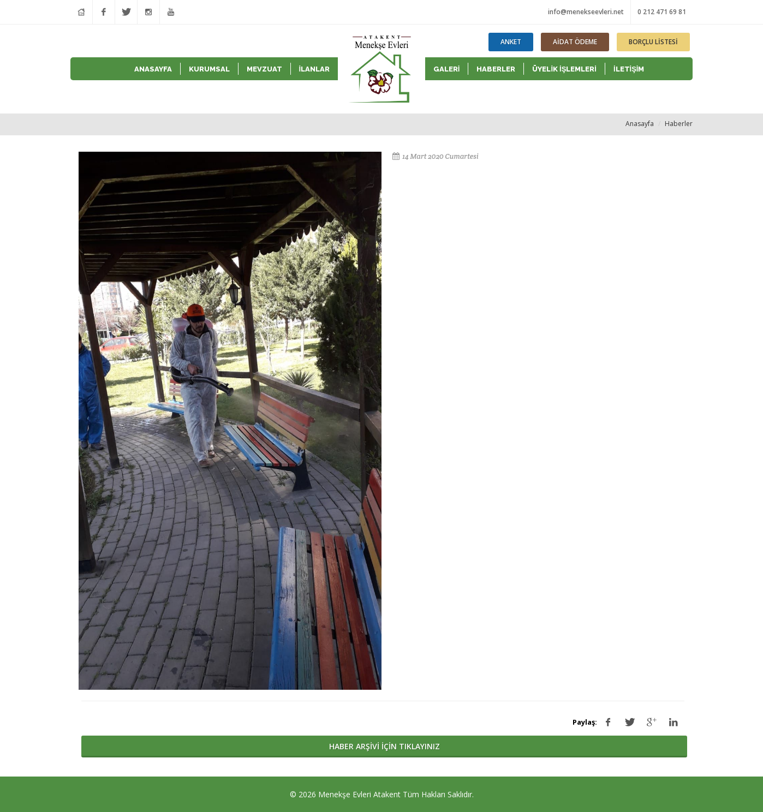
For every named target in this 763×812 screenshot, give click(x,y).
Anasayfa (639, 123)
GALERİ (446, 69)
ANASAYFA (153, 69)
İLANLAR (314, 69)
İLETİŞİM (629, 69)
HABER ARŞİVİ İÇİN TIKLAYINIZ (384, 746)
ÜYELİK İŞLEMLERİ (564, 69)
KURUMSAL (209, 69)
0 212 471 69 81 (661, 11)
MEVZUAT (264, 69)
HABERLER (495, 69)
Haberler (679, 123)
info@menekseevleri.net (586, 11)
